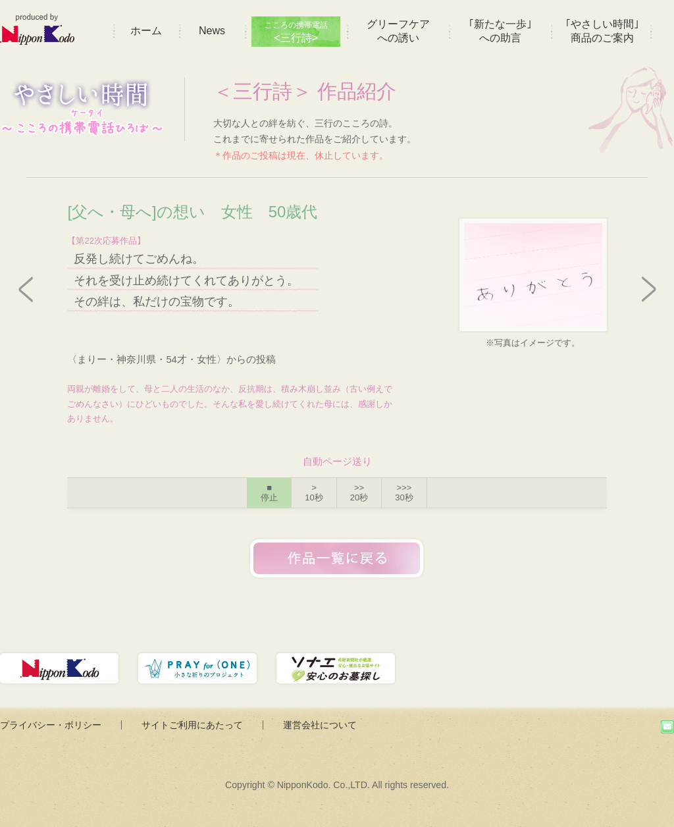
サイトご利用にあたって (192, 725)
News (212, 30)
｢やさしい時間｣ (602, 30)
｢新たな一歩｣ (500, 30)
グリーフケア (398, 30)
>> (359, 493)
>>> (404, 493)
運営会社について (320, 725)
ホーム (146, 30)
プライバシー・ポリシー (50, 725)
